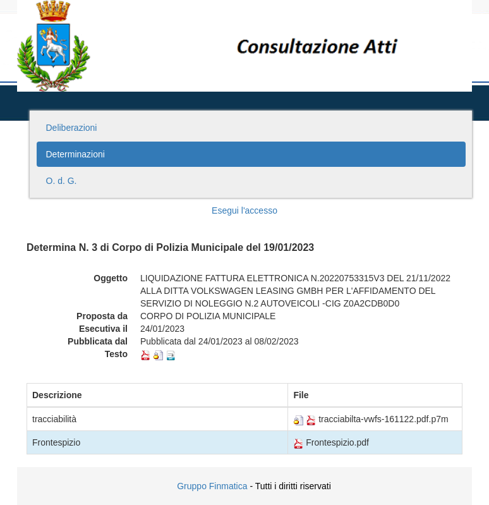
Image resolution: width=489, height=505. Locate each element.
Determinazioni (75, 154)
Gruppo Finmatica (212, 486)
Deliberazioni (71, 128)
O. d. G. (61, 181)
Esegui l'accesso (244, 210)
